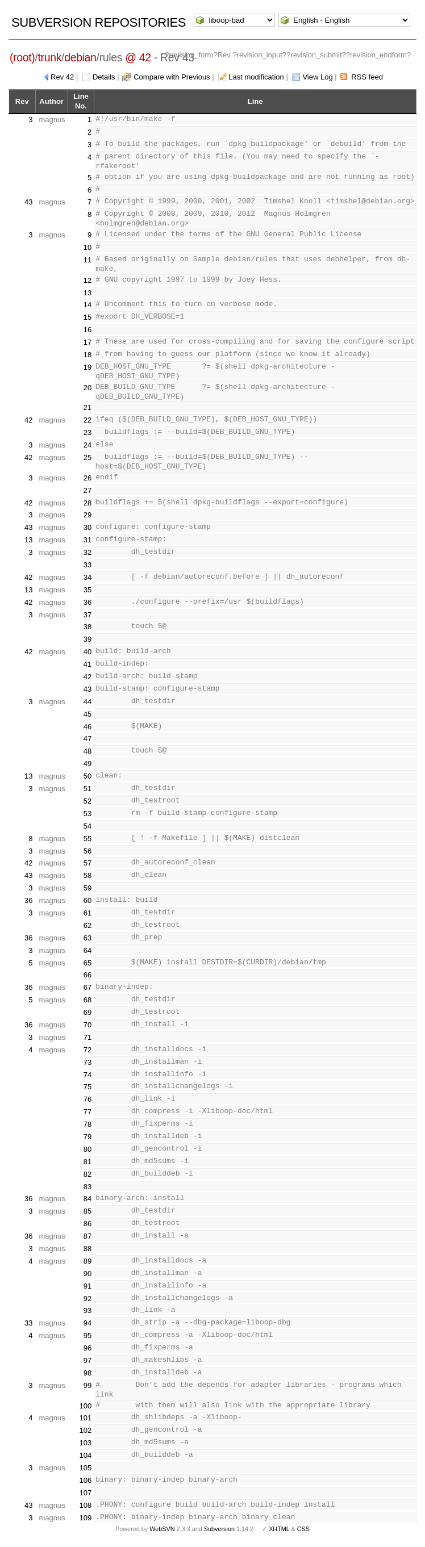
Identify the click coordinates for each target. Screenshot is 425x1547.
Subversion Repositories (98, 22)
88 (87, 1248)
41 (87, 664)
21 (87, 407)
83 (87, 1186)
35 (87, 590)
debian (80, 57)
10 (87, 247)
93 (87, 1310)
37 (87, 615)
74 (87, 1075)
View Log (317, 77)
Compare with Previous (172, 77)
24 (87, 445)
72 (87, 1050)
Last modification (256, 77)
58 (87, 875)
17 (87, 342)
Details (104, 77)
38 (87, 626)
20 (87, 387)
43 (28, 202)
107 (86, 1493)
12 (87, 280)
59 (87, 888)
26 (87, 478)
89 (87, 1261)
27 (87, 490)
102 (86, 1430)
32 (87, 552)
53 (87, 813)
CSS (303, 1528)
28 (87, 503)
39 (87, 639)
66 (87, 975)
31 (87, 540)
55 (87, 838)
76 (87, 1099)
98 (87, 1373)
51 (87, 788)
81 (87, 1161)
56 (87, 851)
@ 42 (138, 57)
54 (87, 826)
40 (87, 651)
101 (86, 1418)
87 (87, 1236)
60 (87, 900)
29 (87, 515)
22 (87, 420)
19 (87, 367)
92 (87, 1298)
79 (87, 1136)
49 (87, 763)
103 (86, 1443)
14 (87, 304)
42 (28, 420)
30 (87, 527)
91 (87, 1286)
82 (87, 1174)
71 (87, 1037)
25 (87, 457)
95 (87, 1335)
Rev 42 (62, 77)
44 (87, 701)
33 (87, 565)
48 (87, 751)
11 (87, 260)
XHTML (279, 1528)
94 (87, 1323)
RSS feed (367, 77)
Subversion (219, 1528)
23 (87, 432)
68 (87, 1000)
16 (87, 329)
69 (87, 1012)
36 (87, 602)
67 (87, 987)
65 (87, 963)
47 (87, 738)
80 (87, 1149)
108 (86, 1505)
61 (87, 913)
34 (87, 577)
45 (87, 714)
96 (87, 1348)
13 (87, 293)
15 (87, 317)
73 (87, 1062)
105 (86, 1468)
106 (86, 1480)
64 (87, 950)
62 (87, 925)
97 (87, 1360)
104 (86, 1455)
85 (87, 1211)
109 (86, 1517)
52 (87, 801)
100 (86, 1406)
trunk (49, 57)
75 (87, 1086)
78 (87, 1124)
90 (87, 1273)
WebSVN (161, 1528)
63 (87, 938)
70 (87, 1025)
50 (87, 776)
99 (87, 1385)
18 (87, 354)
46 (87, 726)
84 (87, 1198)
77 (87, 1111)
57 (87, 863)
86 (87, 1223)
